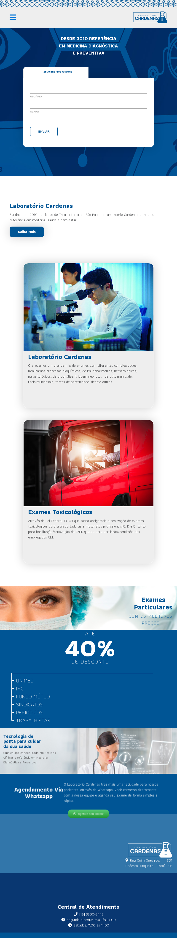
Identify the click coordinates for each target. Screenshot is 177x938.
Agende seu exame (88, 813)
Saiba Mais (27, 232)
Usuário (36, 96)
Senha (34, 111)
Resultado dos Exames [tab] (57, 71)
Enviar (43, 131)
